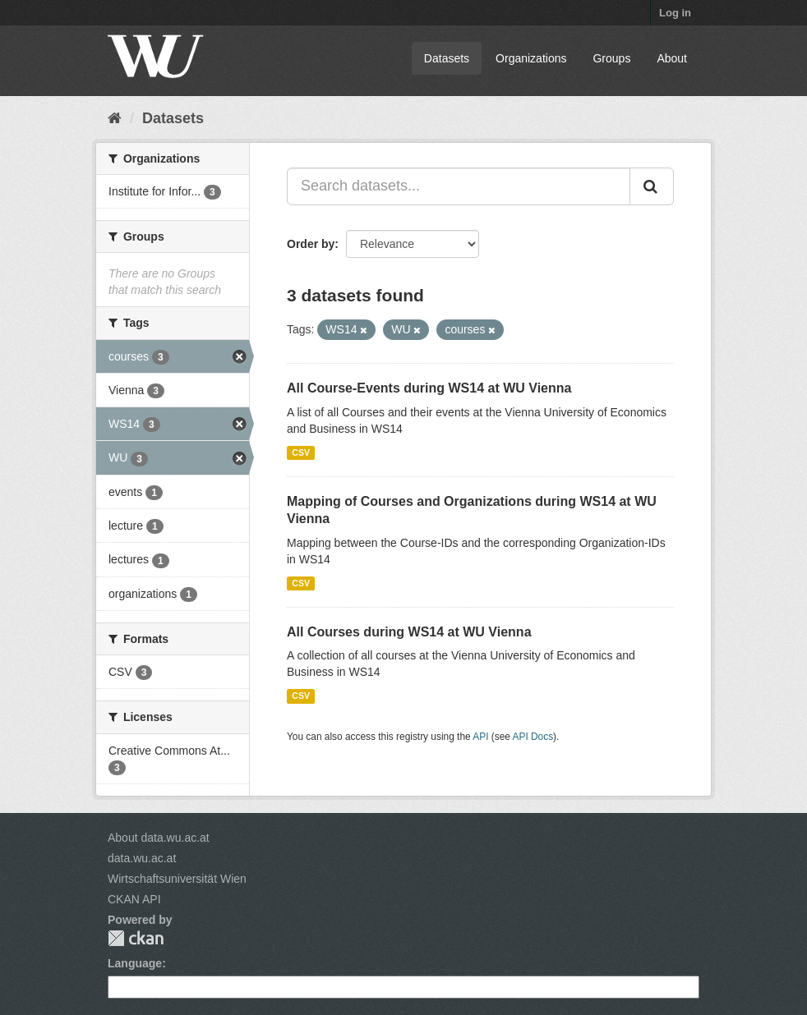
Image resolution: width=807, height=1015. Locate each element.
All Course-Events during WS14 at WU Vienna (429, 388)
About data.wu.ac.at (159, 837)
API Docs (533, 736)
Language (135, 963)
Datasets (446, 58)
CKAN (136, 938)
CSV (301, 452)
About (672, 58)
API (480, 736)
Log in (675, 13)
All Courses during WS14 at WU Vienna (409, 632)
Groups (611, 58)
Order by (310, 243)
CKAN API (134, 899)
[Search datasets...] (458, 186)
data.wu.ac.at (142, 858)
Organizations (531, 58)
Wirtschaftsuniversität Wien (177, 878)
